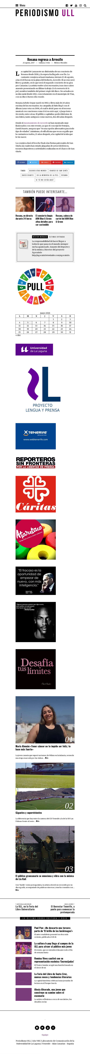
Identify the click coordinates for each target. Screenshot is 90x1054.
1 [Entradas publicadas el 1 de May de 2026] (53, 319)
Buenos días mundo (38, 171)
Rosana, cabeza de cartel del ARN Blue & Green (64, 218)
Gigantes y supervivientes (29, 812)
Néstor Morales (40, 237)
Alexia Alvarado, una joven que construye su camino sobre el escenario (49, 992)
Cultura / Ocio (44, 63)
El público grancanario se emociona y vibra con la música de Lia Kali (45, 877)
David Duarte (28, 175)
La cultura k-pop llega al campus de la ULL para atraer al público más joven (53, 945)
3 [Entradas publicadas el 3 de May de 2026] (70, 319)
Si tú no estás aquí (45, 180)
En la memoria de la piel (47, 175)
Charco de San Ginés (59, 171)
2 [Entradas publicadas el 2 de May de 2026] (61, 319)
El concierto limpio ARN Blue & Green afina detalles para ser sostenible (44, 220)
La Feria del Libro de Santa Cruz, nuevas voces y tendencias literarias (52, 975)
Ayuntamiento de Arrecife (36, 123)
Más (46, 758)
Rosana (64, 175)
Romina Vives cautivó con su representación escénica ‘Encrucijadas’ (54, 960)
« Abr (18, 335)
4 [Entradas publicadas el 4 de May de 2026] (19, 322)
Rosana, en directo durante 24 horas (24, 217)
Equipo (45, 1035)
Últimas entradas (57, 237)
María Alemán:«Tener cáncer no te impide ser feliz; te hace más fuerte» (43, 747)
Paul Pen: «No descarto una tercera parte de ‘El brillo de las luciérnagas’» (53, 929)
